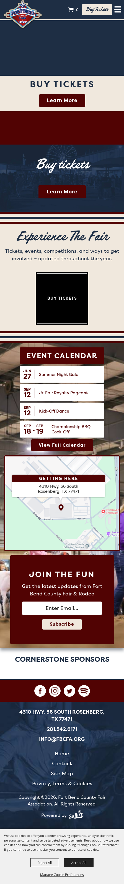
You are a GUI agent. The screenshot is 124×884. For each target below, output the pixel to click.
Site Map (62, 773)
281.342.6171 (62, 729)
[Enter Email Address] (62, 608)
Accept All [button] (78, 862)
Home (62, 753)
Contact (62, 763)
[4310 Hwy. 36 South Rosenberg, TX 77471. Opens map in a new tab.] (58, 489)
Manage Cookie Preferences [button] (62, 874)
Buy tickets (97, 9)
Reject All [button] (45, 862)
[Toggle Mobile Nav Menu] (117, 9)
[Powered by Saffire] (76, 815)
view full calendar (62, 445)
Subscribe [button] (62, 624)
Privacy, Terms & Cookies (62, 783)
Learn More (62, 100)
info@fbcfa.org (62, 739)
